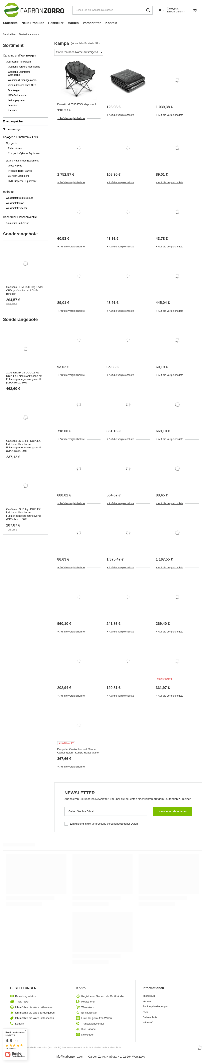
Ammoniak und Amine (17, 223)
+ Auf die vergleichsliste (71, 118)
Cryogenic (11, 143)
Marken (73, 23)
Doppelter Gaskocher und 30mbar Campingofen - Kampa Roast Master (78, 751)
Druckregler (14, 90)
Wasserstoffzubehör (16, 208)
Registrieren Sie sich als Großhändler (103, 996)
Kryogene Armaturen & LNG (20, 137)
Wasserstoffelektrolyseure (19, 198)
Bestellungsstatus (25, 996)
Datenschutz (150, 1017)
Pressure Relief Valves (20, 170)
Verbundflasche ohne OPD (22, 85)
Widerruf (148, 1022)
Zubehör (12, 110)
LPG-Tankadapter (17, 95)
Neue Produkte (33, 23)
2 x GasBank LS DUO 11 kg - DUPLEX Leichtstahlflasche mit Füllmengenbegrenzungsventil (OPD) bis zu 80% (24, 377)
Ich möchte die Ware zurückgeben (35, 1012)
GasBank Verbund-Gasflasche (24, 66)
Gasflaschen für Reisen (18, 61)
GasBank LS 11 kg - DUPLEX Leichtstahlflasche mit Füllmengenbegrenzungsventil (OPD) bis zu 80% (23, 446)
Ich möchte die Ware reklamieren (34, 1007)
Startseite (10, 23)
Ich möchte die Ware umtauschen (34, 1018)
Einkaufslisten (175, 11)
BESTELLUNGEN (23, 988)
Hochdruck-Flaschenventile (20, 217)
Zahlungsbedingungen (156, 1006)
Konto (80, 988)
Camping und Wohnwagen (19, 55)
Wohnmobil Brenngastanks (22, 80)
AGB (145, 1011)
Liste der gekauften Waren (96, 1018)
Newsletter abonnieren (173, 811)
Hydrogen (9, 191)
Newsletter (79, 792)
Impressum (149, 995)
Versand (147, 1001)
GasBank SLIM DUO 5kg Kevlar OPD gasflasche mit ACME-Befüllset (24, 290)
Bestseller (56, 23)
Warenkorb (87, 1007)
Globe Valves (15, 165)
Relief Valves (15, 148)
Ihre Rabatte (88, 1029)
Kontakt (111, 23)
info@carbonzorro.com (70, 1056)
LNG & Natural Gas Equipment (22, 160)
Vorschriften (92, 23)
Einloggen (173, 8)
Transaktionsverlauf (92, 1023)
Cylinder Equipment (18, 175)
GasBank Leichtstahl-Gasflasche (19, 73)
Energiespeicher (13, 121)
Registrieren (88, 1001)
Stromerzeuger (12, 129)
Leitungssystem (16, 100)
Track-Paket (22, 1001)
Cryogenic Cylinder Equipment (24, 153)
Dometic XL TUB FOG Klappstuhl (76, 104)
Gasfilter (12, 105)
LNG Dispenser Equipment (22, 181)
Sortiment (13, 45)
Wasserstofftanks (15, 203)
